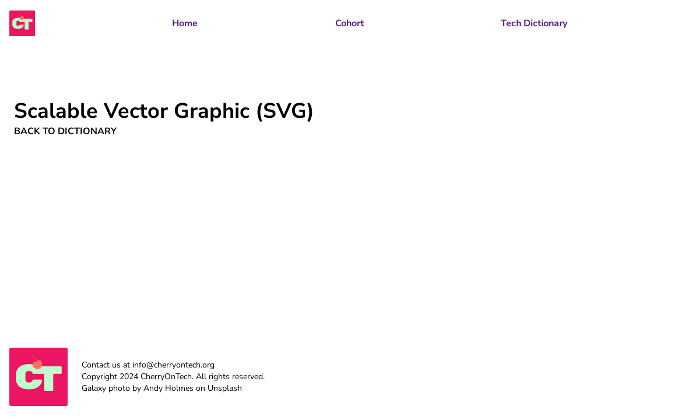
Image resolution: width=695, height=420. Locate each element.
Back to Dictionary (65, 131)
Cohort (349, 23)
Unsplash (225, 388)
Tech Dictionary (534, 23)
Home (185, 23)
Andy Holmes (168, 388)
